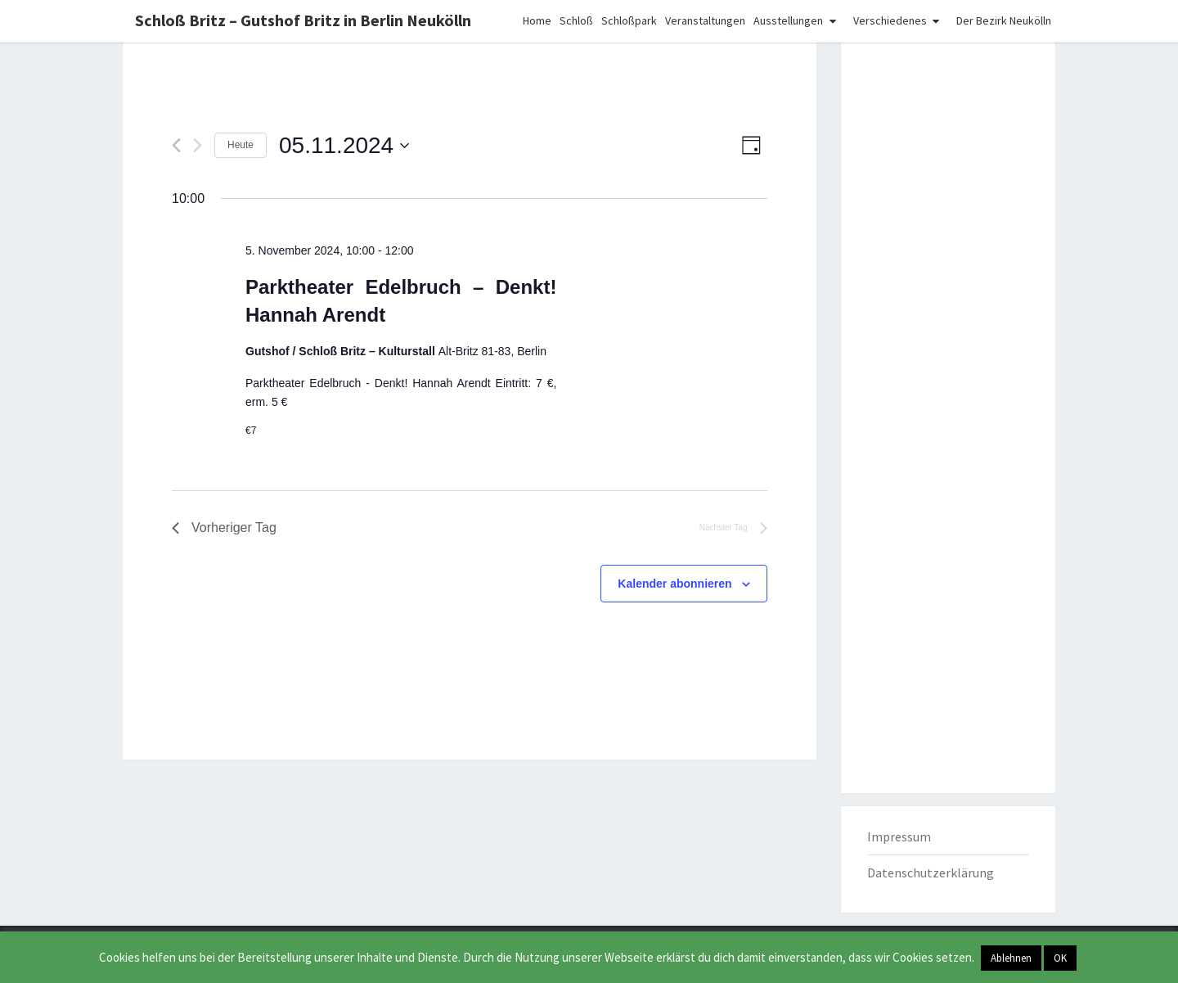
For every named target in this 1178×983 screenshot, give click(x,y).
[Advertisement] (948, 301)
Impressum (899, 836)
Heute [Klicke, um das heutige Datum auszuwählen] (240, 145)
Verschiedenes (890, 20)
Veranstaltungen (705, 20)
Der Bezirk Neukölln (1003, 20)
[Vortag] (176, 145)
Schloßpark (629, 20)
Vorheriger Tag (224, 527)
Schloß (576, 20)
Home (537, 20)
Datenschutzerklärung (930, 872)
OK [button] (1060, 958)
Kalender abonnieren (674, 583)
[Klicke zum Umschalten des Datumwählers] (344, 145)
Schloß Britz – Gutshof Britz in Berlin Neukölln (303, 20)
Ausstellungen (788, 20)
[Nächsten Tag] (197, 145)
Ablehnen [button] (1011, 958)
